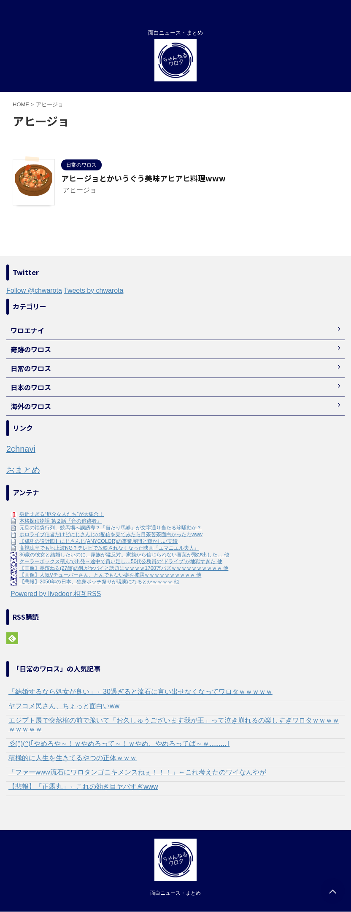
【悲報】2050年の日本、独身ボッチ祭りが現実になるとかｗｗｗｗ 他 (99, 582)
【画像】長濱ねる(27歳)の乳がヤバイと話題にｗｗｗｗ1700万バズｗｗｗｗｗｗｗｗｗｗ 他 (123, 568)
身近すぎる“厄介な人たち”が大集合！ (61, 514)
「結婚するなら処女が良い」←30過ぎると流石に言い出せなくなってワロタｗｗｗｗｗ (140, 691)
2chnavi (20, 448)
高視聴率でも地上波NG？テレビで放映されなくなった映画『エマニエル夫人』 (109, 548)
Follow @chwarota (34, 290)
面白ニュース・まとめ (175, 893)
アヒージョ (80, 190)
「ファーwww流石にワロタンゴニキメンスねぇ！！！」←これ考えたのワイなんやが (137, 772)
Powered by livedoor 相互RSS (56, 593)
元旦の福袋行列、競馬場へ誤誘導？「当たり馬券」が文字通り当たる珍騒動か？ (110, 528)
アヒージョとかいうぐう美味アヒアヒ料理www (143, 178)
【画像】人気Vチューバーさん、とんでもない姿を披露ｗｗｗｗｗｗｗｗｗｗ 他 (110, 575)
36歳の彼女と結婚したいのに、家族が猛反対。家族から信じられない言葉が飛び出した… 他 (124, 555)
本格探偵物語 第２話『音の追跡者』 (60, 521)
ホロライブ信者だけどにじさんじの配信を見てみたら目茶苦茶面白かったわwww (110, 534)
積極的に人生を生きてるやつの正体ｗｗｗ (72, 757)
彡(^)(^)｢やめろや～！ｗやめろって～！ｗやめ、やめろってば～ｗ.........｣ (119, 743)
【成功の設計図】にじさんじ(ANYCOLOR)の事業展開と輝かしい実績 (98, 541)
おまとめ (23, 470)
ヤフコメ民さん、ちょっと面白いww (63, 706)
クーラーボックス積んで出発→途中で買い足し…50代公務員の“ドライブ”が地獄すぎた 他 (120, 561)
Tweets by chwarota (93, 290)
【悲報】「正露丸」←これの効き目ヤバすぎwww (83, 786)
